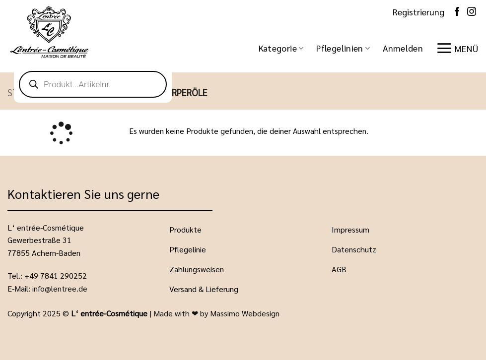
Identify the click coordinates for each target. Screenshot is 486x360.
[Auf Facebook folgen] (457, 11)
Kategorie (281, 48)
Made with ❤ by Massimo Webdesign (216, 313)
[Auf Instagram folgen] (471, 11)
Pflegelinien (343, 48)
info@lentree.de (59, 288)
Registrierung (418, 11)
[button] (403, 48)
